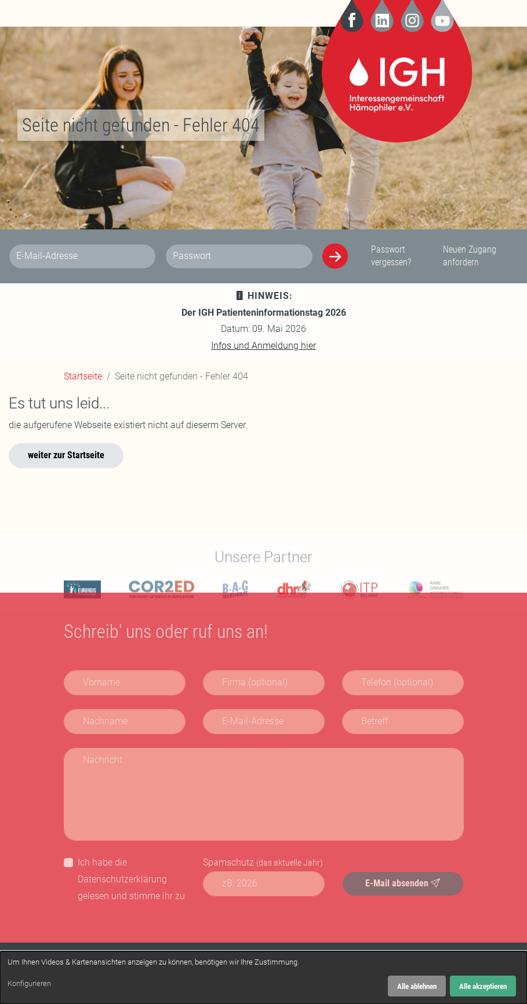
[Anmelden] (335, 256)
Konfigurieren (29, 983)
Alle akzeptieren (483, 986)
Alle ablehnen (417, 986)
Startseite (83, 376)
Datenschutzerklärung (122, 879)
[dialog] (263, 977)
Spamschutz (263, 862)
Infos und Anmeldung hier (263, 345)
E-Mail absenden (402, 883)
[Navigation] (72, 13)
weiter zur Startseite (66, 455)
